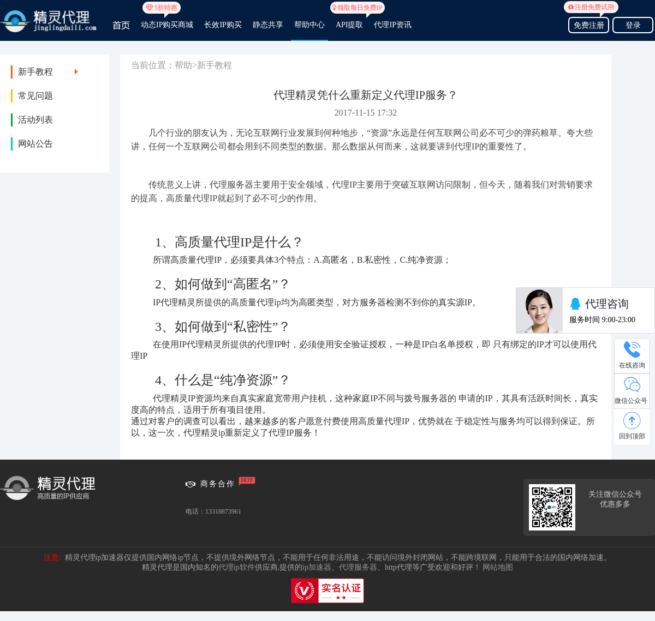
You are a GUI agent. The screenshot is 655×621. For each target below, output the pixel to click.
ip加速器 (316, 567)
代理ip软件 (236, 567)
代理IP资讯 (392, 25)
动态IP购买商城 (167, 20)
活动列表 (35, 119)
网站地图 (498, 567)
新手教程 (35, 71)
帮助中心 (309, 25)
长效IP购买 (222, 25)
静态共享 (268, 25)
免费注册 (588, 23)
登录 (633, 25)
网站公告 (35, 143)
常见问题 (35, 95)
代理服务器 (358, 567)
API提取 (350, 20)
